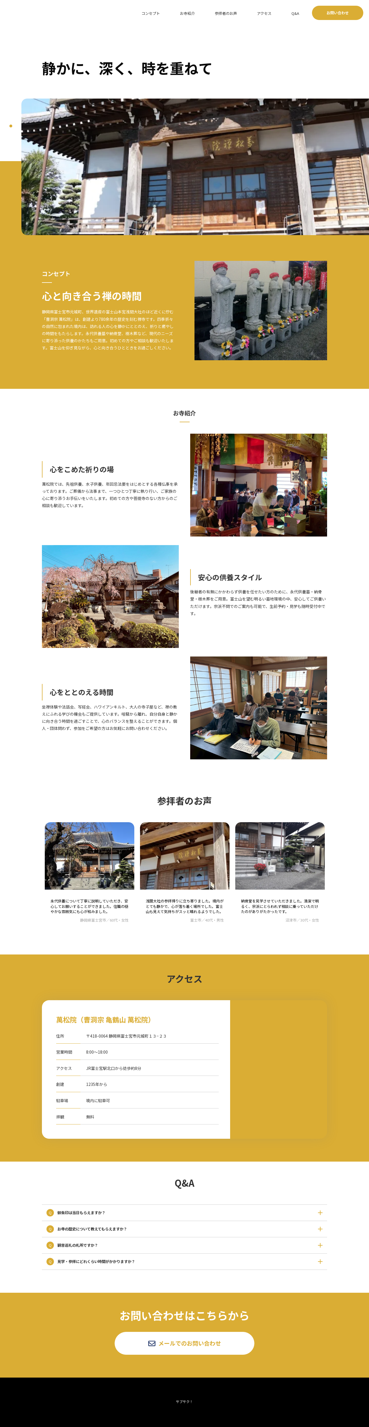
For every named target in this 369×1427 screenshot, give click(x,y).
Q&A (300, 12)
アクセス (278, 12)
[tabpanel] (195, 167)
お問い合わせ (338, 12)
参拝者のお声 (247, 12)
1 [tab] (10, 126)
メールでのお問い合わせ (184, 1343)
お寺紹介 (215, 12)
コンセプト (186, 12)
